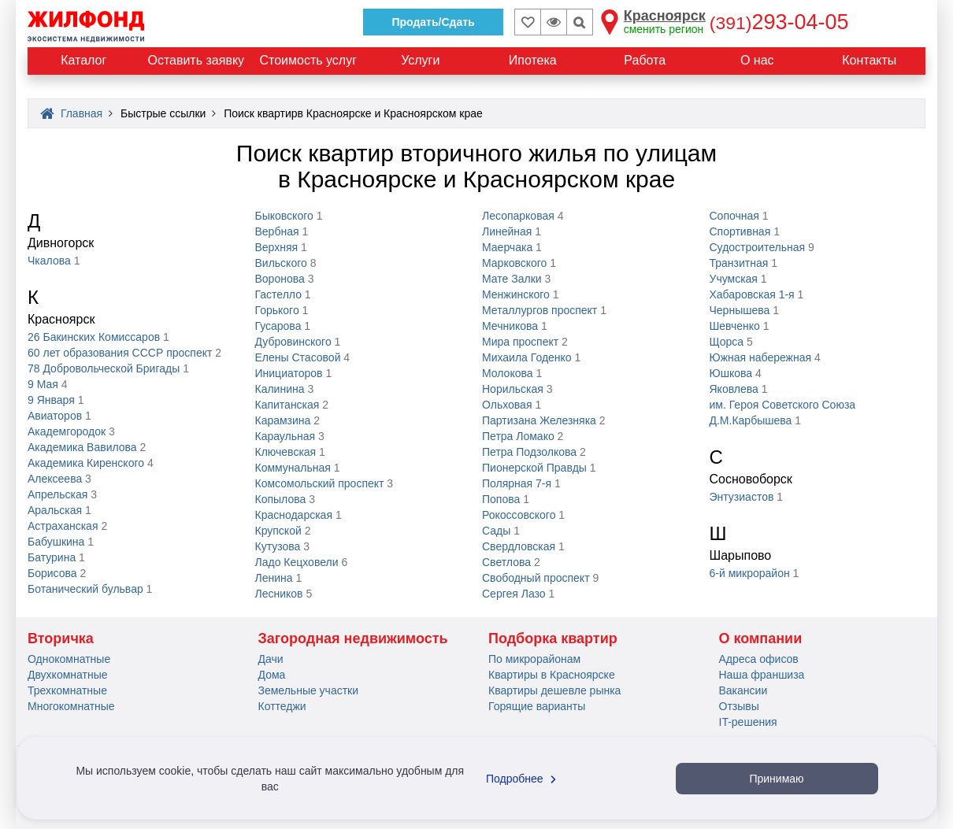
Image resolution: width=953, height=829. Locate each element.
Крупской (278, 530)
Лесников (279, 593)
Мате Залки (512, 278)
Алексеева (55, 478)
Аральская (55, 510)
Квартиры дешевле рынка (554, 690)
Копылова (280, 499)
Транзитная (739, 263)
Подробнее (523, 778)
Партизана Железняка (539, 420)
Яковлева (734, 389)
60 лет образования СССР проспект (120, 352)
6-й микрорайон (750, 573)
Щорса (726, 341)
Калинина (280, 389)
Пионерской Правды (534, 467)
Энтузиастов (742, 496)
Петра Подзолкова (529, 452)
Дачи (271, 659)
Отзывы (739, 706)
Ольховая (507, 404)
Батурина (52, 557)
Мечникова (510, 326)
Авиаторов (55, 415)
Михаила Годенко (527, 357)
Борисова (52, 573)
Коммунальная (293, 467)
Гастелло (278, 294)
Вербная (277, 231)
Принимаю (776, 778)
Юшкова (731, 373)
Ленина (274, 578)
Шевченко (735, 326)
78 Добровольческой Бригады (104, 368)
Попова (501, 499)
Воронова (280, 278)
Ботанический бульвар (85, 589)
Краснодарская (293, 515)
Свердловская (518, 546)
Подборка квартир (552, 638)
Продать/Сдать (432, 22)
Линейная (507, 231)
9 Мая (43, 384)
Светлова (506, 562)
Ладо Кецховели (297, 562)
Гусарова (278, 326)
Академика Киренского (86, 463)
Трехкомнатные (67, 690)
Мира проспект (520, 341)
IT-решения (748, 722)
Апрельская (57, 494)
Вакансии (743, 690)
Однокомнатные (69, 659)
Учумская (734, 278)
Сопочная (734, 215)
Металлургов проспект (539, 310)
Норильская (512, 389)
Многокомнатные (71, 706)
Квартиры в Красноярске (551, 674)
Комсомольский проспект (319, 483)
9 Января (51, 400)
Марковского (514, 263)
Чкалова (49, 260)
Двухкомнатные (68, 674)
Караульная (285, 436)
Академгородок (67, 431)
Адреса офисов (759, 659)
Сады (496, 530)
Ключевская (286, 452)
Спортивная (740, 231)
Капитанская (287, 404)
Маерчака (507, 247)
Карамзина (283, 420)
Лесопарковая (518, 215)
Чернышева (740, 310)
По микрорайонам (534, 659)
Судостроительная (758, 247)
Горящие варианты (536, 706)
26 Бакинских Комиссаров (94, 337)
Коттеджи (282, 706)
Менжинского (516, 294)
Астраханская (63, 526)
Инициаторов (289, 373)
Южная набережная (761, 357)
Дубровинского (293, 341)
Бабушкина (56, 541)
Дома (272, 674)
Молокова (507, 373)
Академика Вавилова (82, 447)
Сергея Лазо (514, 593)
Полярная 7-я (516, 483)
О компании (761, 638)
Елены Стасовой (298, 357)
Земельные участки (308, 690)
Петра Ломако (518, 436)
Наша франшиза (762, 674)
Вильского (281, 263)
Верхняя (277, 247)
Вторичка (61, 638)
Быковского (284, 215)
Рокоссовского (518, 515)
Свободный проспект (536, 578)
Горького (277, 310)
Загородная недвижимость (353, 638)
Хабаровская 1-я (752, 294)
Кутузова (278, 546)
